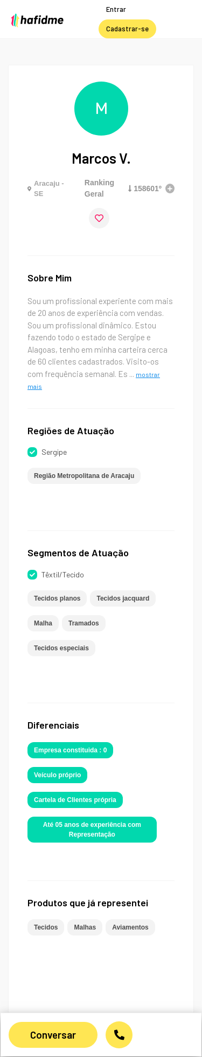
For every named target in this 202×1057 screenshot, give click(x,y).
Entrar (116, 9)
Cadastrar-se (127, 28)
